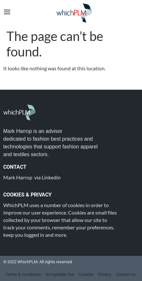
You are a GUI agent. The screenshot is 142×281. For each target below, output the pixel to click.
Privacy (104, 274)
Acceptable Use (60, 274)
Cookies (86, 274)
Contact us (126, 274)
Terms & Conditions (23, 274)
